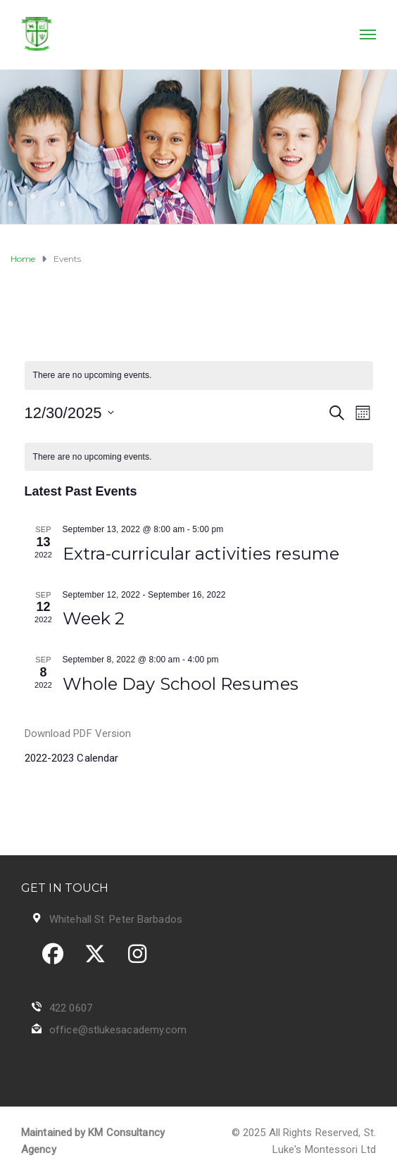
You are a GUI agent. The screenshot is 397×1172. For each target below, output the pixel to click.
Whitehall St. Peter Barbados (115, 919)
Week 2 (94, 618)
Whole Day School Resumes (180, 684)
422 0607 (70, 1008)
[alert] (199, 375)
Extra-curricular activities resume (201, 553)
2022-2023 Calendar (72, 758)
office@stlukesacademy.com (118, 1029)
